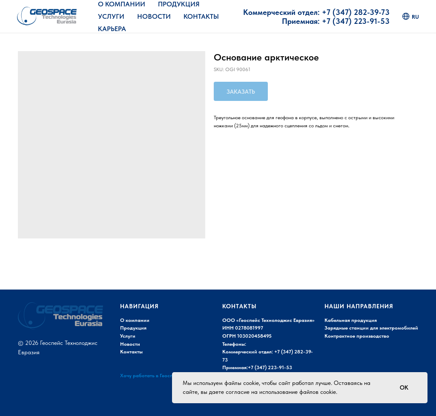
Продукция (179, 4)
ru (410, 16)
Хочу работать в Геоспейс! (151, 376)
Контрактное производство (356, 336)
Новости (154, 16)
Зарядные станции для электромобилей (371, 328)
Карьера (112, 29)
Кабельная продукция (350, 320)
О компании (134, 320)
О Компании (121, 4)
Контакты (201, 16)
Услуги (111, 16)
